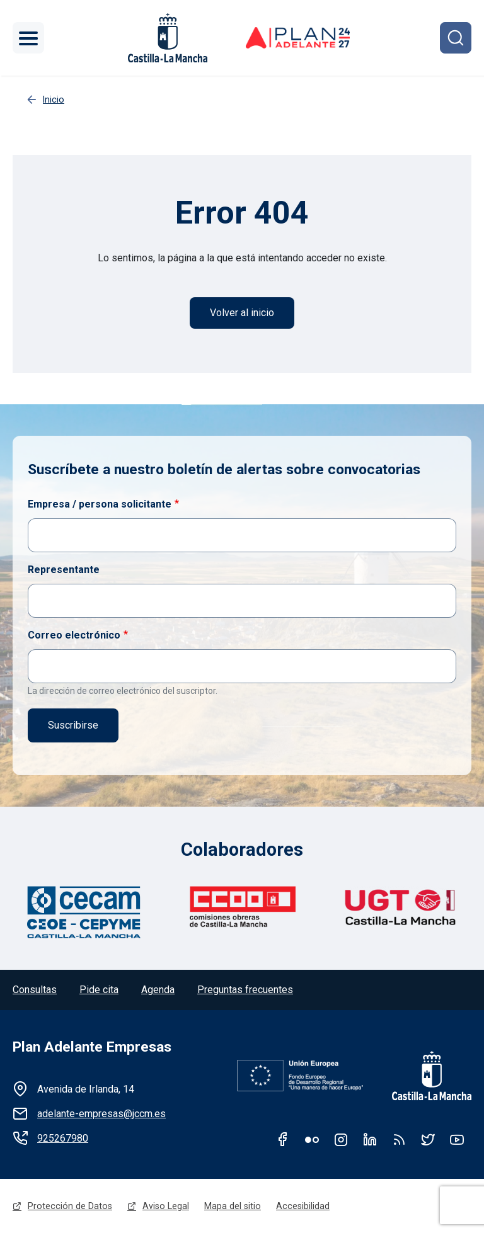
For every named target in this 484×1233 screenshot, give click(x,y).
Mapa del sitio (232, 1206)
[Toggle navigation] (28, 38)
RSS (398, 1139)
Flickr (311, 1139)
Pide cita (98, 990)
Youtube (456, 1139)
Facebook (282, 1139)
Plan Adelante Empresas (92, 1046)
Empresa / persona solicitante (99, 504)
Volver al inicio (242, 313)
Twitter (427, 1139)
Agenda (158, 990)
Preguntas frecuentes (245, 990)
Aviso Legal (165, 1206)
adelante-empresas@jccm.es (101, 1114)
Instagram (340, 1139)
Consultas (35, 990)
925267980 (62, 1138)
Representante (64, 570)
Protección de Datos (70, 1206)
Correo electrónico (74, 635)
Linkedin (369, 1139)
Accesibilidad (303, 1206)
